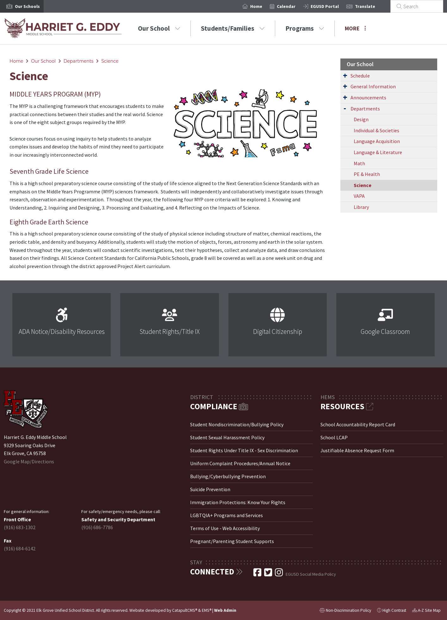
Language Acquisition (377, 141)
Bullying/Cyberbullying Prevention (228, 476)
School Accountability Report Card (357, 424)
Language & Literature (378, 152)
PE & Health (367, 174)
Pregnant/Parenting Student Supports (232, 541)
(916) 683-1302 (19, 527)
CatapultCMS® (184, 610)
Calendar (293, 6)
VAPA (359, 196)
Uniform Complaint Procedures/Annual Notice (240, 463)
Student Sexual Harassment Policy (227, 437)
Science (109, 61)
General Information (373, 86)
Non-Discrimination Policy (345, 611)
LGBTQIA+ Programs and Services (226, 515)
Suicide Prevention (210, 489)
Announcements (368, 97)
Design (361, 119)
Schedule (360, 75)
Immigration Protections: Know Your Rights (237, 502)
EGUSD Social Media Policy (311, 574)
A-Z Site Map (426, 611)
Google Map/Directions (29, 461)
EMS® (206, 610)
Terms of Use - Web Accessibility (225, 528)
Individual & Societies (376, 130)
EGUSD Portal (332, 6)
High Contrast (394, 610)
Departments (79, 61)
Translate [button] (373, 6)
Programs (304, 28)
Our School (159, 28)
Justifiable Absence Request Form (357, 450)
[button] (27, 6)
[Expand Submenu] (345, 75)
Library (361, 207)
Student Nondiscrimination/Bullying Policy (236, 424)
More (355, 28)
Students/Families (233, 28)
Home (264, 6)
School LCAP (334, 437)
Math (359, 163)
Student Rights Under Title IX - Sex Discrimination (244, 450)
